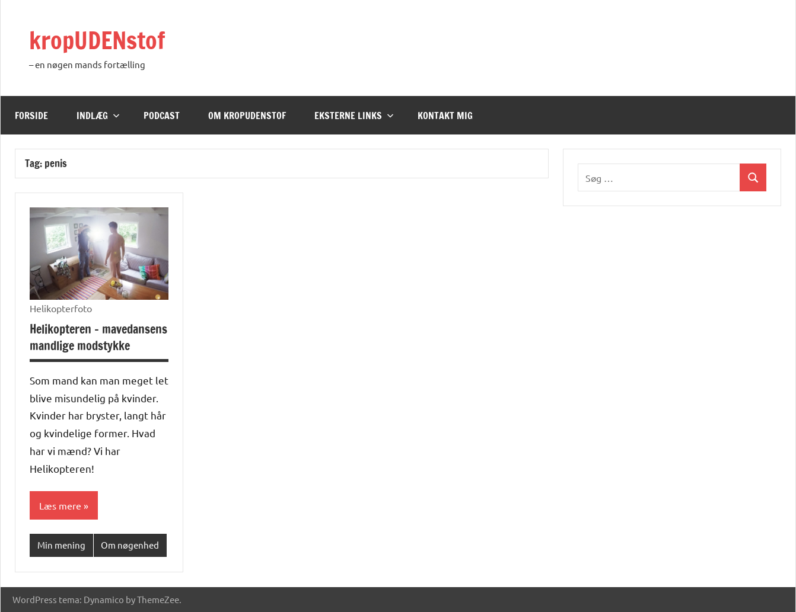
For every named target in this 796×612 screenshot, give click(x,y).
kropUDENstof (97, 40)
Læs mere (60, 505)
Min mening (61, 544)
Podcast (162, 115)
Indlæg (98, 115)
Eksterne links (354, 115)
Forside (31, 115)
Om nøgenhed (130, 544)
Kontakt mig (445, 115)
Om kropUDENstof (247, 115)
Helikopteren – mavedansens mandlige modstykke (98, 337)
